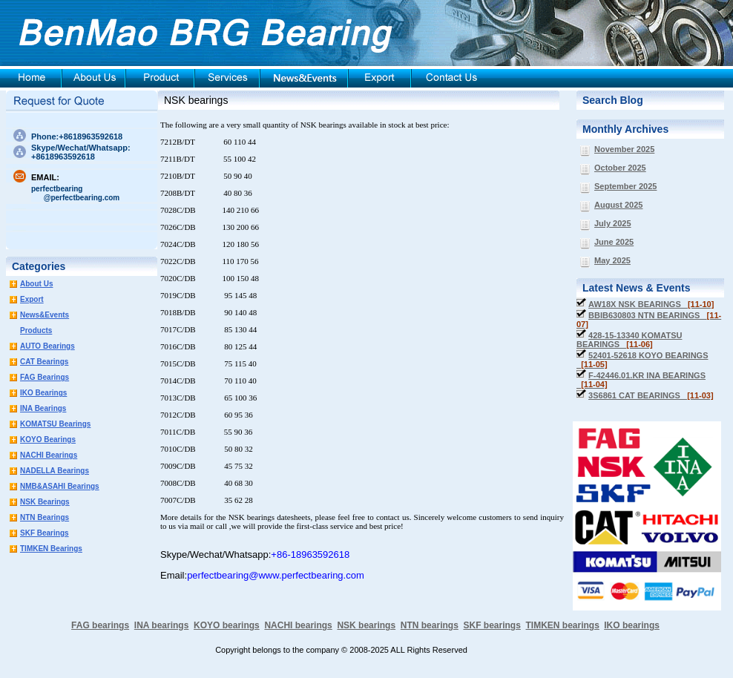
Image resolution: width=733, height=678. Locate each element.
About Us (36, 284)
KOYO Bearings (48, 439)
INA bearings (161, 625)
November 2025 (624, 149)
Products (36, 330)
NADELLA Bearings (54, 471)
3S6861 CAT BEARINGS (651, 395)
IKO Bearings (43, 393)
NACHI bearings (298, 625)
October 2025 (620, 167)
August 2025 (618, 204)
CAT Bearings (44, 362)
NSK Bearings (45, 502)
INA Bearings (43, 408)
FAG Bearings (44, 377)
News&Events (44, 315)
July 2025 (612, 223)
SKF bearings (491, 625)
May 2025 (612, 260)
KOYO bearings (227, 625)
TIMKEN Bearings (51, 548)
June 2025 (614, 241)
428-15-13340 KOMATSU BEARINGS (629, 340)
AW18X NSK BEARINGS (651, 304)
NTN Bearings (44, 517)
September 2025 (625, 186)
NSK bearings (196, 100)
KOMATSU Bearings (55, 424)
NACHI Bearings (48, 455)
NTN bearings (429, 625)
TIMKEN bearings (562, 625)
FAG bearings (100, 625)
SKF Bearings (44, 533)
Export (32, 299)
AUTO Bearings (47, 346)
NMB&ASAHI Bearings (59, 486)
